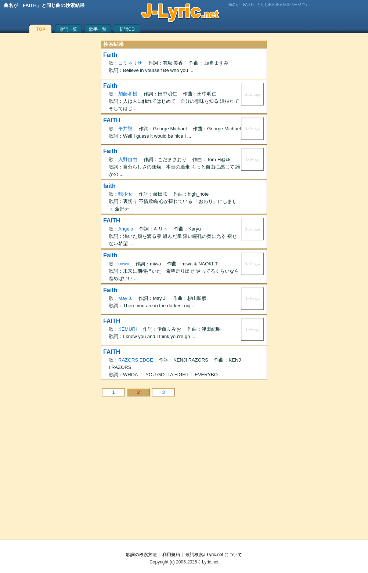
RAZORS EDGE (135, 360)
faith (109, 186)
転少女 (125, 194)
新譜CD (126, 29)
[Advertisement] (184, 473)
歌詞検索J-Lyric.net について (213, 554)
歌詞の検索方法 (141, 554)
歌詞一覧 (68, 29)
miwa (123, 263)
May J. (125, 298)
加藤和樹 (127, 94)
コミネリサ (130, 63)
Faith (110, 55)
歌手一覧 (98, 29)
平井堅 (125, 128)
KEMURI (127, 329)
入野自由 (127, 159)
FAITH (111, 120)
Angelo (125, 229)
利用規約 (171, 554)
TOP (40, 29)
